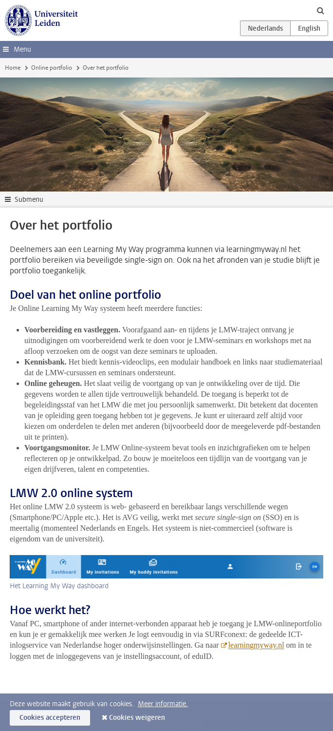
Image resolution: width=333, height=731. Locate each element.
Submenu (29, 199)
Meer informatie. (163, 704)
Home (12, 68)
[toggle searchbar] (320, 10)
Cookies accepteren (49, 717)
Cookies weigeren (137, 717)
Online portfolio (51, 68)
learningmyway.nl (256, 645)
